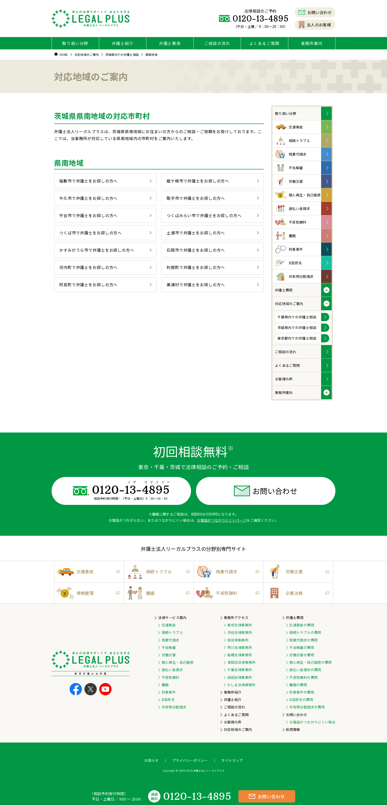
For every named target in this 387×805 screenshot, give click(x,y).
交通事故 (289, 127)
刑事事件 (289, 249)
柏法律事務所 (238, 640)
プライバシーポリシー (190, 760)
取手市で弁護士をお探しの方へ (213, 198)
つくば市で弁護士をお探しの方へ (105, 233)
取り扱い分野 (75, 43)
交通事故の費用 (301, 624)
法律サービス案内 (172, 617)
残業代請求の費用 (303, 640)
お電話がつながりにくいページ (222, 520)
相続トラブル (292, 141)
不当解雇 (289, 168)
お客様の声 (284, 378)
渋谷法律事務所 (239, 632)
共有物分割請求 (294, 276)
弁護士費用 (170, 43)
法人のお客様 (315, 24)
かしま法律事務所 (241, 684)
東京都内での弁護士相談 (296, 338)
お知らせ (151, 760)
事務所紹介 (233, 692)
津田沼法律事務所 (241, 662)
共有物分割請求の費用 (307, 706)
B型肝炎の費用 (301, 699)
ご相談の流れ (217, 43)
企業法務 (296, 593)
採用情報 (293, 729)
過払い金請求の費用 (305, 669)
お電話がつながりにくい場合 (312, 722)
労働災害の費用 (301, 654)
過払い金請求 (292, 209)
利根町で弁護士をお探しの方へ (213, 267)
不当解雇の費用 (301, 647)
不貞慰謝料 (291, 222)
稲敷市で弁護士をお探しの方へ (105, 181)
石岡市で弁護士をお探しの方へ (213, 250)
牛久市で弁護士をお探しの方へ (105, 198)
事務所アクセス (236, 617)
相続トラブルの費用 (305, 632)
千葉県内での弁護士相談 (296, 316)
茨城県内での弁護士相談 (296, 327)
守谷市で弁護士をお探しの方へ (105, 215)
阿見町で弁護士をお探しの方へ (105, 285)
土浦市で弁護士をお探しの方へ (213, 233)
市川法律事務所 (239, 647)
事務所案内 (312, 43)
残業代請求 (291, 154)
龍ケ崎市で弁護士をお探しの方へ (213, 181)
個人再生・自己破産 (298, 195)
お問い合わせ (315, 12)
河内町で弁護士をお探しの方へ (105, 267)
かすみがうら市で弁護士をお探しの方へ (105, 250)
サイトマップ (232, 760)
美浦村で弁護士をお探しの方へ (213, 285)
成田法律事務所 (239, 677)
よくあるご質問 (264, 43)
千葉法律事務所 (239, 669)
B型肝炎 (288, 263)
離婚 (285, 236)
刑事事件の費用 (301, 692)
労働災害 (289, 181)
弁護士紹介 (123, 43)
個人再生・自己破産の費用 (310, 662)
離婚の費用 (298, 684)
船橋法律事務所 (239, 654)
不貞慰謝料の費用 (303, 677)
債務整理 (87, 593)
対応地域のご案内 (289, 303)
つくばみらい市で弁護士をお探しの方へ (213, 215)
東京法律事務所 (239, 624)
